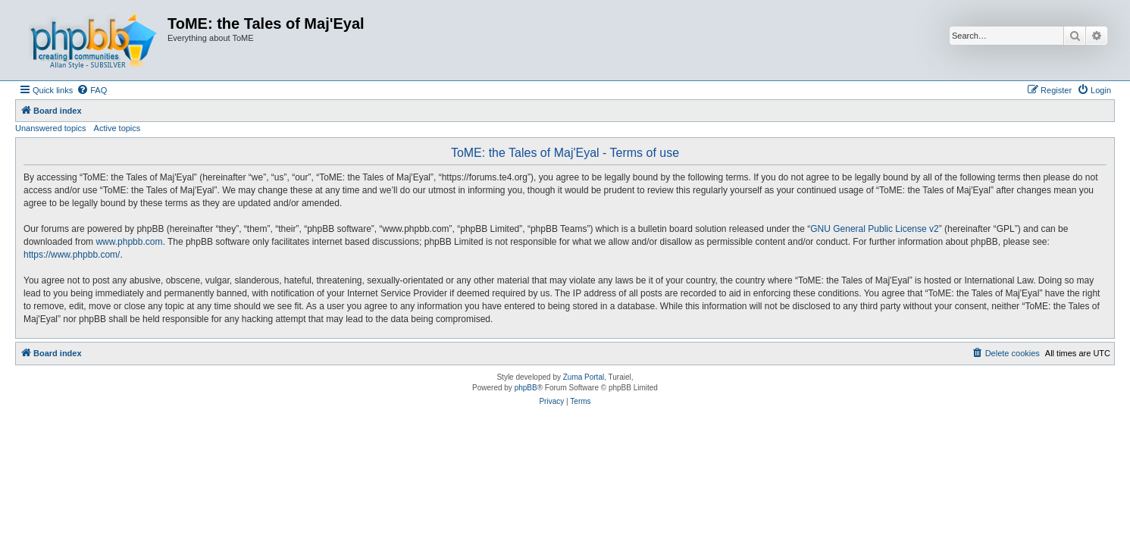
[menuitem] (92, 90)
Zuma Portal (583, 377)
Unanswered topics (50, 128)
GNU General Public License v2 (874, 229)
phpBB (526, 388)
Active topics (117, 128)
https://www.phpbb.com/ (71, 254)
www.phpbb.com (128, 241)
